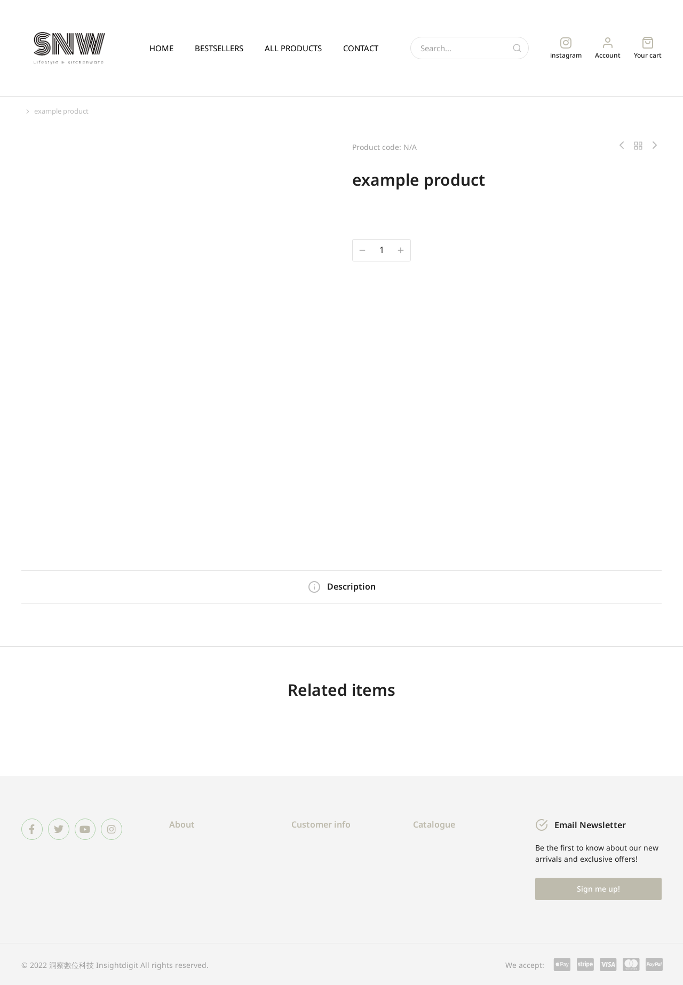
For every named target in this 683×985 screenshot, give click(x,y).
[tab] (341, 586)
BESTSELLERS (219, 48)
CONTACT (360, 48)
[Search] (517, 48)
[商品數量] (381, 250)
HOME (161, 48)
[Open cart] (648, 47)
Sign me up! (598, 888)
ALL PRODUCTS (293, 48)
